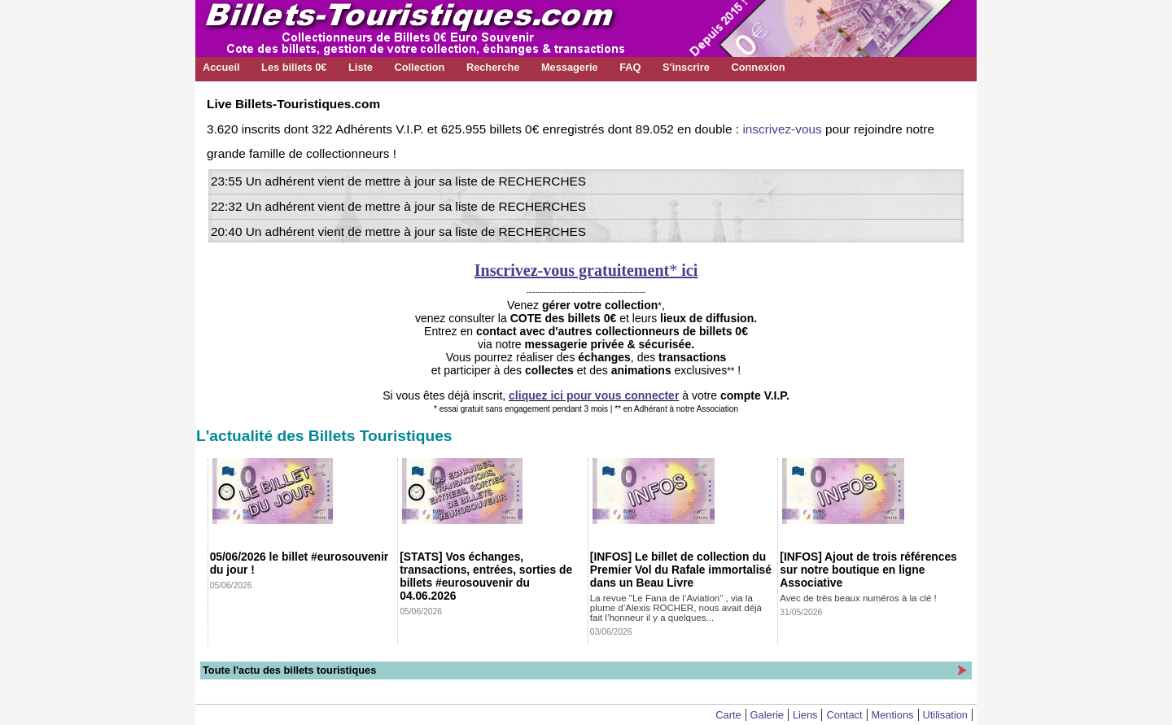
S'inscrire (686, 67)
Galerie (767, 715)
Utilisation (945, 715)
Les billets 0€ (293, 67)
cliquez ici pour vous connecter (594, 395)
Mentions (893, 715)
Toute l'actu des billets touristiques (289, 670)
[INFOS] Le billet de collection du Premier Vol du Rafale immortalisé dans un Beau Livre (681, 569)
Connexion (758, 67)
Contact (844, 715)
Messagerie (569, 67)
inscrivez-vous (781, 129)
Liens (805, 715)
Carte (728, 715)
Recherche (492, 67)
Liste (360, 67)
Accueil (221, 67)
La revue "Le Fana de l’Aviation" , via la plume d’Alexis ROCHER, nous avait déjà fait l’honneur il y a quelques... (676, 607)
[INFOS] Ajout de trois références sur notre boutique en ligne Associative (868, 569)
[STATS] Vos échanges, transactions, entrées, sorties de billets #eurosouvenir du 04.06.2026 (486, 576)
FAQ (630, 67)
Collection (419, 67)
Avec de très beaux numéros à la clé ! (858, 598)
